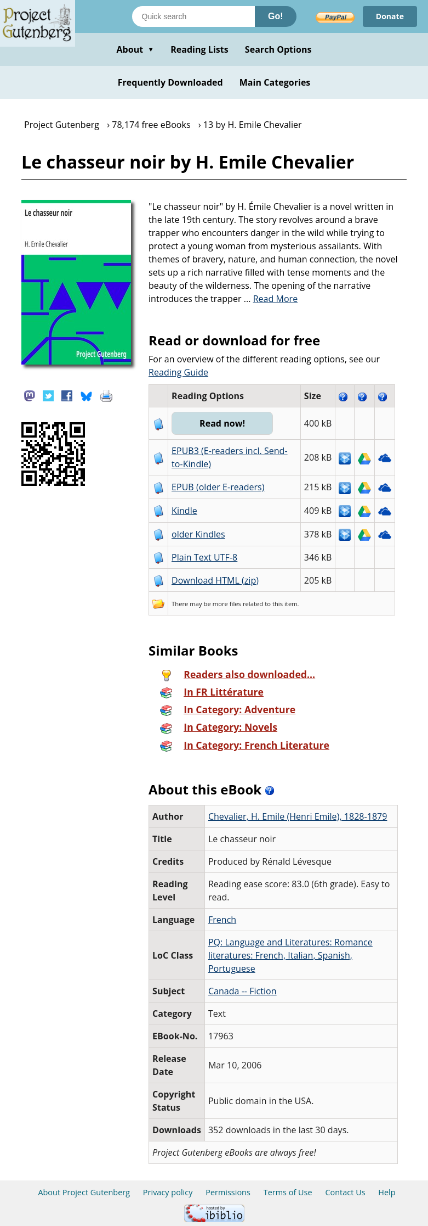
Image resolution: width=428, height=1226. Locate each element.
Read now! (222, 423)
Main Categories (275, 82)
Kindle (184, 511)
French (222, 920)
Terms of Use (288, 1192)
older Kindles (198, 534)
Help (386, 1192)
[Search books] (193, 16)
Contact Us (345, 1192)
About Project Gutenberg (84, 1192)
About (135, 49)
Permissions (228, 1192)
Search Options (278, 49)
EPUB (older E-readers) (218, 487)
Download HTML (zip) (215, 580)
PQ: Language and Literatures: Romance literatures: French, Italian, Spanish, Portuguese (290, 955)
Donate (390, 16)
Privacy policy (168, 1192)
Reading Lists (199, 49)
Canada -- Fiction (242, 991)
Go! (275, 16)
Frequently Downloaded (170, 82)
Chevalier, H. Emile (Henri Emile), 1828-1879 (297, 816)
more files (227, 604)
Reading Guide (178, 372)
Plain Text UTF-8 (204, 557)
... (271, 299)
